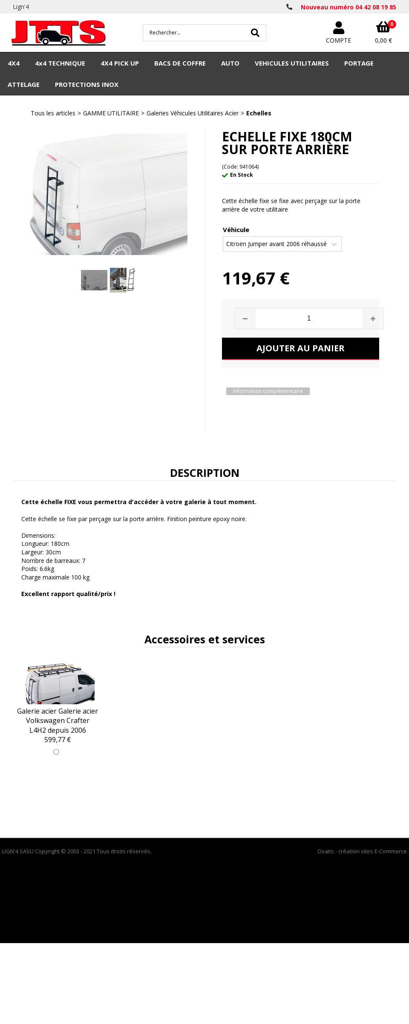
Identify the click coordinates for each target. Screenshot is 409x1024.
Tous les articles (53, 113)
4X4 (14, 63)
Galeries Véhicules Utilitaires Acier (193, 113)
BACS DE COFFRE (180, 63)
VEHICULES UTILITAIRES (292, 63)
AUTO (230, 63)
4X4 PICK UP (120, 63)
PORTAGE (359, 63)
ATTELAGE (24, 84)
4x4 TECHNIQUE (60, 63)
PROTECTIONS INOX (86, 84)
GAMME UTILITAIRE (111, 113)
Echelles (258, 113)
